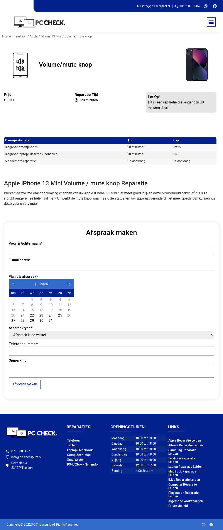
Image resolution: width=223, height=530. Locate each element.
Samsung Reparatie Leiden (182, 451)
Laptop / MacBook (80, 450)
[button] (211, 22)
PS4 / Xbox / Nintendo (82, 464)
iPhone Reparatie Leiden (185, 445)
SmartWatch (75, 459)
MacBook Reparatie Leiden (182, 473)
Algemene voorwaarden (185, 501)
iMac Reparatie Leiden (184, 479)
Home (6, 36)
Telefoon (20, 36)
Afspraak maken (24, 384)
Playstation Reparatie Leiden (183, 494)
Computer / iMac (79, 455)
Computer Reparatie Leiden (182, 486)
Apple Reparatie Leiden (184, 440)
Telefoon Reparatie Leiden (181, 460)
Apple (34, 36)
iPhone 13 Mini (51, 36)
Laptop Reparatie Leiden (185, 466)
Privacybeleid (178, 506)
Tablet (71, 445)
